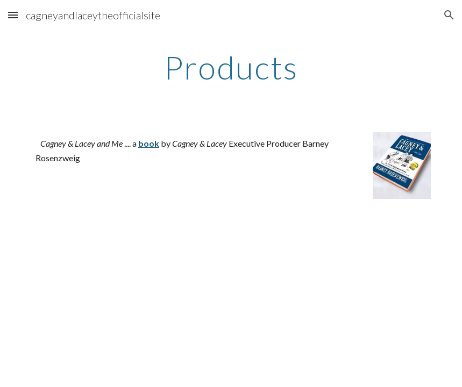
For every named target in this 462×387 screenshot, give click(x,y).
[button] (13, 15)
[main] (231, 67)
